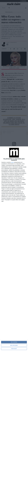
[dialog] (14, 317)
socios (12, 162)
